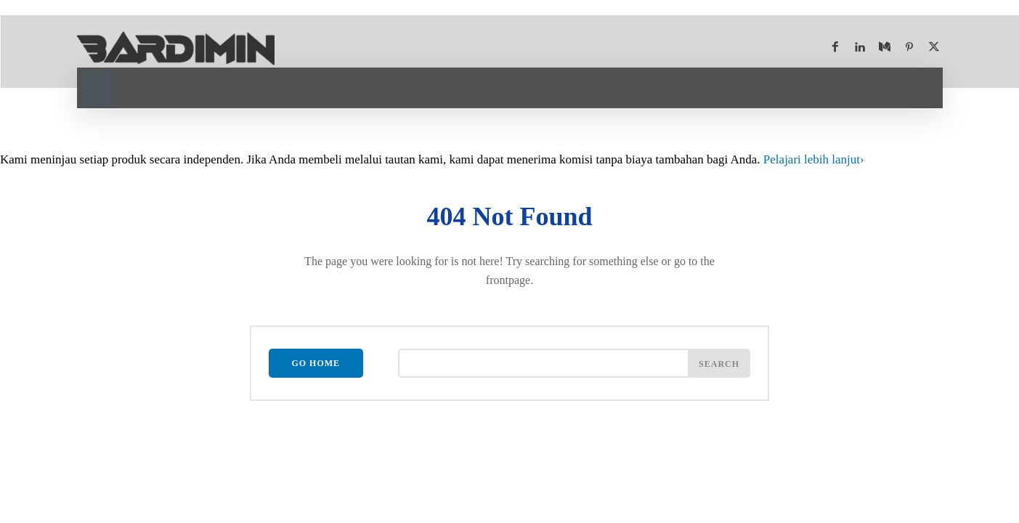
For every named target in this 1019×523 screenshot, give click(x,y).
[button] (97, 86)
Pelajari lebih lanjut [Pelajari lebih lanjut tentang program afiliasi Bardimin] (813, 159)
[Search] (719, 363)
